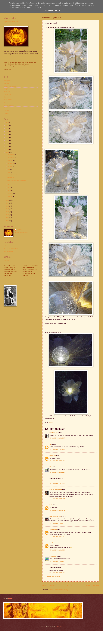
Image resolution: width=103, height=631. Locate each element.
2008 (7, 221)
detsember (11, 154)
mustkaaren (53, 543)
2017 (7, 149)
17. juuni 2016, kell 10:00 (57, 536)
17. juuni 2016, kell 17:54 (57, 550)
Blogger (59, 627)
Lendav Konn (8, 94)
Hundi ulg (7, 91)
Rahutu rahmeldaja (55, 489)
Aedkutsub (53, 529)
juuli (9, 169)
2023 (7, 131)
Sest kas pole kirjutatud (11, 248)
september (11, 163)
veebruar (10, 193)
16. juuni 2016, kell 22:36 (57, 483)
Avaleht (70, 585)
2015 (7, 200)
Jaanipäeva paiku (12, 175)
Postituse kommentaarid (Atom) (58, 590)
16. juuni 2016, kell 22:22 (57, 461)
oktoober (10, 160)
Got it (57, 10)
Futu (50, 505)
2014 (7, 203)
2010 (7, 215)
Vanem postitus (92, 585)
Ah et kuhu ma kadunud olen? (16, 181)
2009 (7, 218)
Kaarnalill (6, 97)
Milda (51, 467)
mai (9, 184)
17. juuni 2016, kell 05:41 (57, 510)
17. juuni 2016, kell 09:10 (57, 523)
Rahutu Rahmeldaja (10, 86)
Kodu (5, 245)
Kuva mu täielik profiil (21, 232)
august (10, 166)
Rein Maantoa (8, 99)
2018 (7, 146)
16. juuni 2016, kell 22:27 (57, 472)
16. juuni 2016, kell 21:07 (57, 438)
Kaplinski (6, 110)
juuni (9, 172)
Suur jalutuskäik (9, 105)
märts (9, 190)
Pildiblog (6, 113)
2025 (7, 125)
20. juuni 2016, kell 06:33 (57, 573)
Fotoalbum (7, 83)
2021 (7, 137)
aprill (9, 187)
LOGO (10, 598)
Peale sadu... (11, 178)
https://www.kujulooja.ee (11, 22)
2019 (7, 143)
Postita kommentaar (53, 577)
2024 (7, 128)
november (11, 157)
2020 (7, 140)
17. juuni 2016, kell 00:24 (57, 499)
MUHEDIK (52, 455)
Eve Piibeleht (53, 433)
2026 (7, 122)
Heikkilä (6, 108)
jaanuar (10, 196)
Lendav (19, 230)
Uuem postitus (48, 585)
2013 (7, 206)
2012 (7, 209)
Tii (50, 444)
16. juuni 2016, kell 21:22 (57, 449)
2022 (7, 134)
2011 (7, 212)
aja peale (6, 260)
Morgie (6, 89)
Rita (5, 102)
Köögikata (52, 556)
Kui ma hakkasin (9, 251)
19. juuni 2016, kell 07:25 (57, 561)
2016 (7, 152)
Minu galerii (7, 80)
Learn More (48, 10)
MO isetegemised (55, 516)
